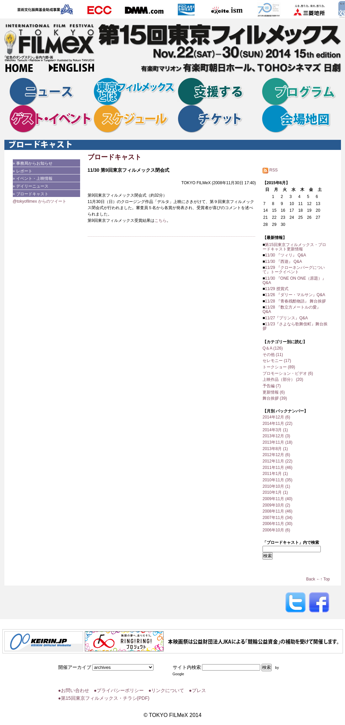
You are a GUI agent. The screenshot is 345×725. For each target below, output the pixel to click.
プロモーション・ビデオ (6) (288, 373)
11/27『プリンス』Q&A (286, 318)
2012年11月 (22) (277, 461)
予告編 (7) (272, 386)
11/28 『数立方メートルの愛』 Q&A (292, 309)
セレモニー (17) (277, 360)
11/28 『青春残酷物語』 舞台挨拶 (295, 301)
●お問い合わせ (73, 690)
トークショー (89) (279, 367)
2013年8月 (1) (275, 448)
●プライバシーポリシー (119, 690)
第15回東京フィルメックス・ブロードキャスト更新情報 (294, 246)
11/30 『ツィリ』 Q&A (285, 255)
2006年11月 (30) (277, 523)
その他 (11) (273, 354)
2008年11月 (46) (277, 511)
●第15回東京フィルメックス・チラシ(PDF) (103, 698)
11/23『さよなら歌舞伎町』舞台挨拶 (295, 326)
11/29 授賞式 (276, 288)
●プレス (197, 690)
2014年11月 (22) (277, 423)
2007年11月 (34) (277, 517)
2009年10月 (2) (276, 505)
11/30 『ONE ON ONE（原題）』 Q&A (294, 280)
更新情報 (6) (274, 392)
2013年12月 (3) (276, 436)
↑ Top (325, 579)
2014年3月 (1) (275, 430)
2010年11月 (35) (277, 480)
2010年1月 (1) (275, 492)
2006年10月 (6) (276, 530)
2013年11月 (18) (277, 442)
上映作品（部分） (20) (283, 379)
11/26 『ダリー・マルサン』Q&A (295, 294)
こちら (160, 220)
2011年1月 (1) (275, 473)
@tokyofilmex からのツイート (40, 201)
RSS (270, 170)
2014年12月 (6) (276, 417)
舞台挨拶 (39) (275, 398)
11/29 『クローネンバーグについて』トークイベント (294, 269)
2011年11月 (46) (277, 467)
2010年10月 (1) (276, 486)
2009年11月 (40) (277, 498)
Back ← (313, 579)
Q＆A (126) (273, 348)
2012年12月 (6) (276, 454)
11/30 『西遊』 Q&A (283, 261)
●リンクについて (166, 690)
